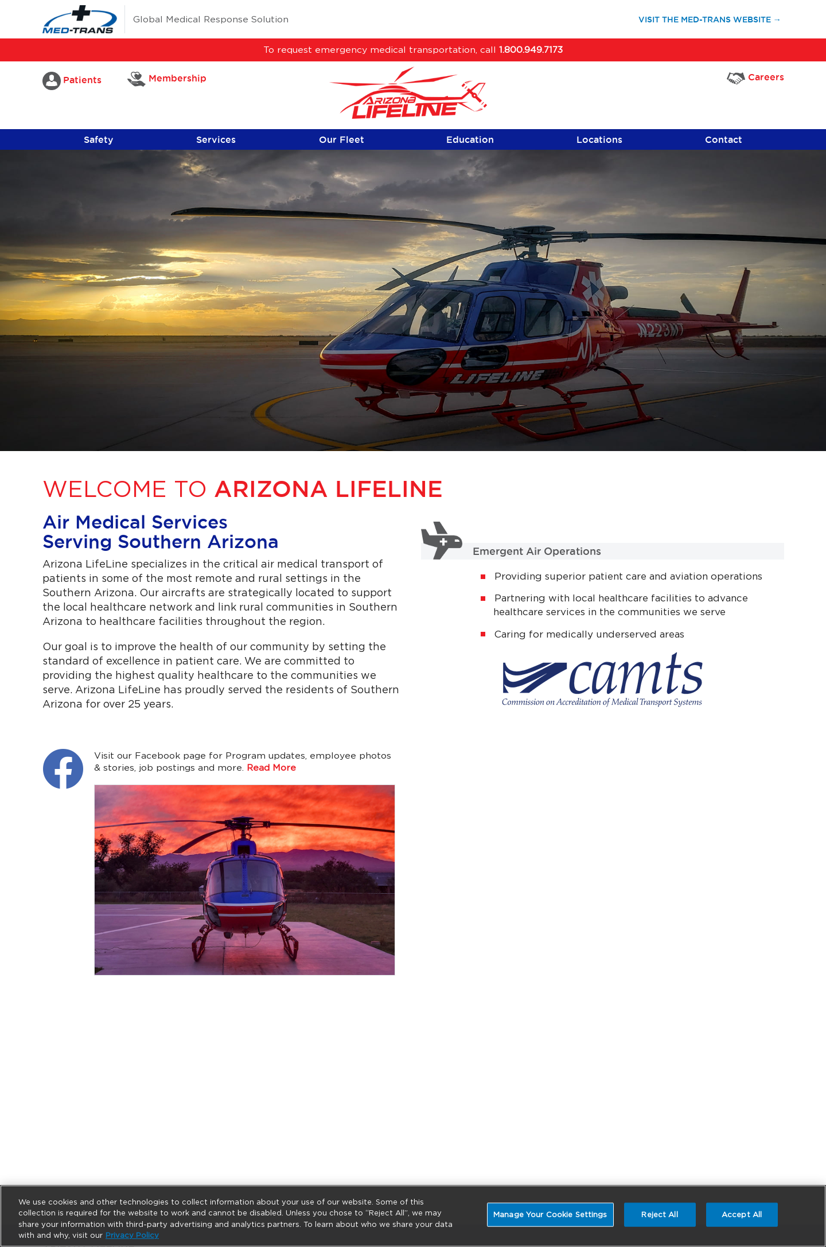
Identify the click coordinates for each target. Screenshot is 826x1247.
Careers (755, 78)
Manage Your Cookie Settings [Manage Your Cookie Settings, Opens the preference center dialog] (550, 1214)
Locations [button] (599, 139)
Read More (271, 767)
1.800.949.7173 (531, 49)
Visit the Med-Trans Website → (715, 18)
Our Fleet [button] (341, 139)
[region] (413, 1216)
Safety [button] (99, 139)
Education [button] (470, 139)
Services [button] (216, 139)
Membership (166, 79)
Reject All (659, 1214)
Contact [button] (723, 139)
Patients (72, 81)
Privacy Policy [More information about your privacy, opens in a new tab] (132, 1235)
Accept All (742, 1214)
